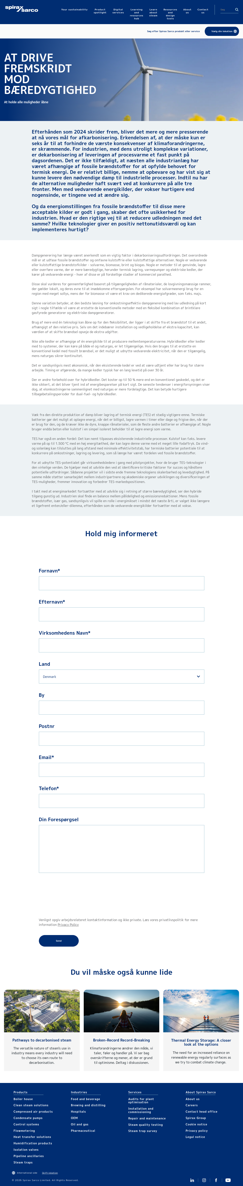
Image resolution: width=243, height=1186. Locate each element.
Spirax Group (196, 1118)
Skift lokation (50, 1172)
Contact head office (201, 1111)
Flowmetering (24, 1131)
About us (193, 1099)
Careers (192, 1105)
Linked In (192, 1180)
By (42, 695)
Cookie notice (196, 1124)
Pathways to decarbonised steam (41, 1040)
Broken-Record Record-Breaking (121, 1040)
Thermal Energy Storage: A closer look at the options (201, 1042)
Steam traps (23, 1162)
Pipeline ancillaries (29, 1156)
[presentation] (55, 895)
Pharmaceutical (83, 1131)
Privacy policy (197, 1131)
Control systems (26, 1124)
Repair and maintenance (147, 1118)
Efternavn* (52, 601)
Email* (46, 757)
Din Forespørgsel (59, 819)
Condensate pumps (28, 1118)
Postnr (47, 726)
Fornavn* (49, 570)
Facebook (216, 1180)
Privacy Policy (68, 924)
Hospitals (78, 1111)
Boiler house (23, 1099)
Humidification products (33, 1143)
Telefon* (49, 788)
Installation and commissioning (140, 1110)
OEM (74, 1118)
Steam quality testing (145, 1125)
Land (44, 664)
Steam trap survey (142, 1131)
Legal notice (195, 1137)
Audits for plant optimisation (141, 1100)
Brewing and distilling (88, 1105)
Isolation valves (26, 1150)
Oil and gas (80, 1124)
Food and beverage (85, 1099)
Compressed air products (33, 1111)
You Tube (228, 1180)
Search (236, 9)
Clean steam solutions (31, 1105)
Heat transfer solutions (32, 1137)
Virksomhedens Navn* (65, 632)
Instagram (204, 1180)
